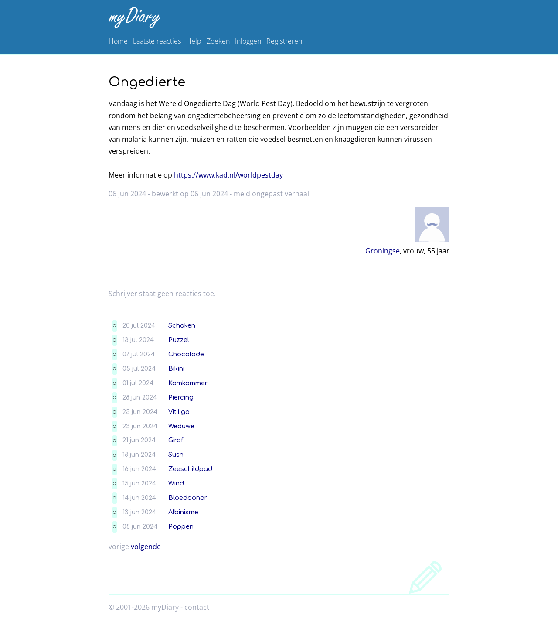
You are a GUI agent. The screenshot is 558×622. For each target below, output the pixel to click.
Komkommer (188, 382)
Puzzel (178, 339)
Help (193, 41)
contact (196, 607)
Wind (176, 483)
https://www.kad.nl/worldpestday (228, 175)
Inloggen (248, 41)
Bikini (176, 368)
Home (118, 41)
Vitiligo (179, 411)
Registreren (284, 41)
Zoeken (218, 41)
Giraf (175, 440)
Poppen (181, 526)
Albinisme (183, 512)
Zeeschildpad (190, 468)
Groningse (382, 251)
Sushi (176, 454)
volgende (146, 546)
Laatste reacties (157, 41)
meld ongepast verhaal (271, 193)
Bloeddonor (187, 497)
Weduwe (181, 426)
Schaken (181, 325)
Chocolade (186, 354)
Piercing (181, 397)
